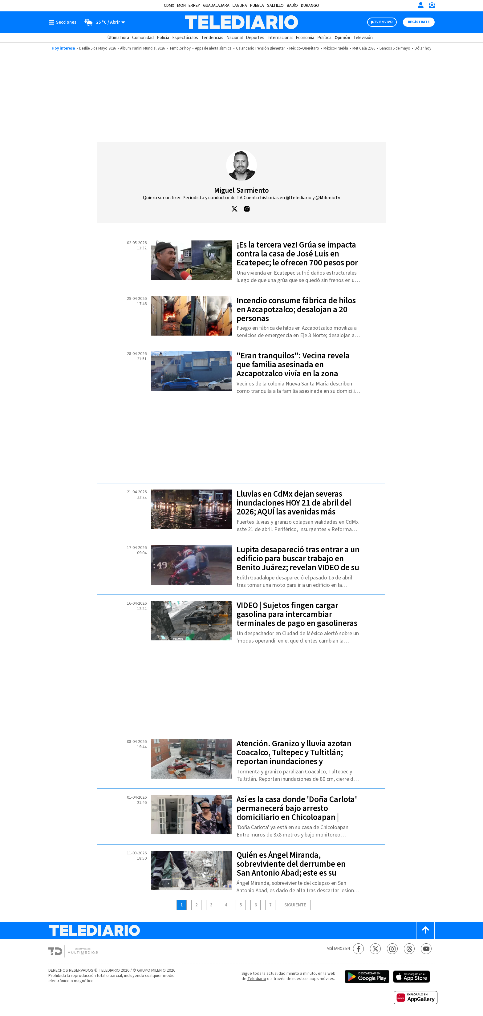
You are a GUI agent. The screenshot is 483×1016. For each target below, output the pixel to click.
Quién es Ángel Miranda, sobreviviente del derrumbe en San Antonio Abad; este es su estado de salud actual (291, 868)
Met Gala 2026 (363, 48)
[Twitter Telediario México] (375, 948)
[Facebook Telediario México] (358, 948)
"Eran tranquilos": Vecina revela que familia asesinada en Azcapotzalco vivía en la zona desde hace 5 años (293, 369)
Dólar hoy (423, 48)
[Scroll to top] (425, 930)
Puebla (257, 5)
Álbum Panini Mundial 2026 (142, 48)
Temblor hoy (180, 48)
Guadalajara (216, 5)
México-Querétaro (304, 48)
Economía (305, 37)
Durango (310, 5)
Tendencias (212, 37)
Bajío (292, 5)
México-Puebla (335, 48)
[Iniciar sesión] (421, 5)
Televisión (363, 37)
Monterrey (188, 5)
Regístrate (419, 22)
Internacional (280, 37)
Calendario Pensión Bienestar (260, 48)
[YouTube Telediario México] (426, 948)
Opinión (342, 37)
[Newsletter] (431, 6)
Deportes (255, 37)
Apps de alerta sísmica (213, 48)
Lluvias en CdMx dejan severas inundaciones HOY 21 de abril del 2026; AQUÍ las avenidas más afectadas (294, 507)
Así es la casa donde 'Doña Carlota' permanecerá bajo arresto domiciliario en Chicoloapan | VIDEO (297, 812)
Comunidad (143, 37)
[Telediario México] (241, 22)
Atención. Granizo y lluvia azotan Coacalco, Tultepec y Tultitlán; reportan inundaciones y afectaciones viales (294, 757)
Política (324, 37)
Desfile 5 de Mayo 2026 (97, 48)
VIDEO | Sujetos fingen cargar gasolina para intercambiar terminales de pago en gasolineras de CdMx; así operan (297, 618)
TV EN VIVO (383, 22)
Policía (163, 37)
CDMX (169, 5)
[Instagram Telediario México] (392, 948)
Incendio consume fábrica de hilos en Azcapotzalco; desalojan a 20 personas (296, 310)
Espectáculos (185, 37)
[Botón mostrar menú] (63, 22)
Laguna (240, 5)
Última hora (118, 37)
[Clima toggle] (102, 22)
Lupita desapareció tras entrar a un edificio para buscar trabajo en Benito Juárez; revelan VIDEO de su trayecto (298, 563)
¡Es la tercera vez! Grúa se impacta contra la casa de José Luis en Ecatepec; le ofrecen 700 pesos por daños (297, 258)
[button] (234, 212)
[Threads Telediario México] (409, 948)
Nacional (234, 37)
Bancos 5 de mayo (395, 48)
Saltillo (275, 5)
